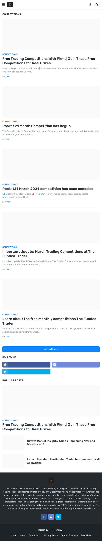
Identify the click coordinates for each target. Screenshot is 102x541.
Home (14, 535)
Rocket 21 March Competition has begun (36, 126)
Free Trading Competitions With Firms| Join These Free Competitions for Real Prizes (48, 61)
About (23, 535)
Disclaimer (86, 535)
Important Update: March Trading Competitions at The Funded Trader (48, 253)
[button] (3, 4)
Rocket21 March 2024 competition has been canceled (48, 189)
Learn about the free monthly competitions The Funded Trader (49, 321)
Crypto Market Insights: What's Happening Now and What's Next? (61, 442)
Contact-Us (35, 535)
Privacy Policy (51, 535)
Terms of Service (69, 535)
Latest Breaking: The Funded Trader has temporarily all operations (63, 461)
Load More (52, 349)
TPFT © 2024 (57, 530)
